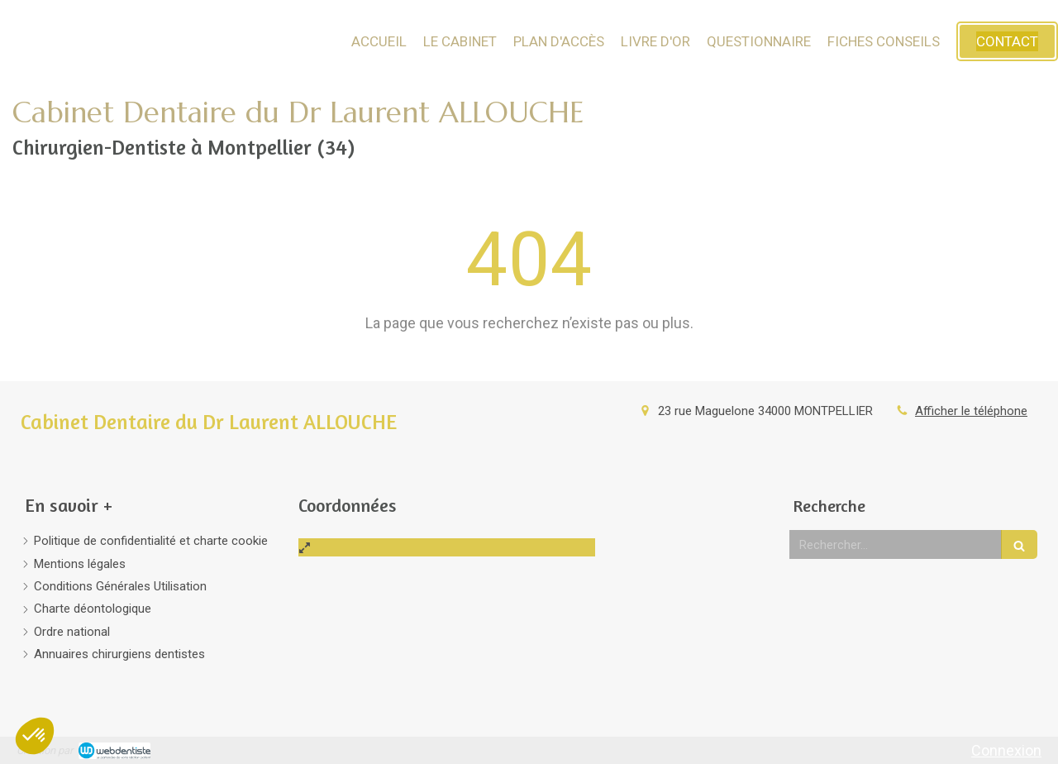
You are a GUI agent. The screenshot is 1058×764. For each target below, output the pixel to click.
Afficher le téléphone (971, 410)
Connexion (1006, 750)
